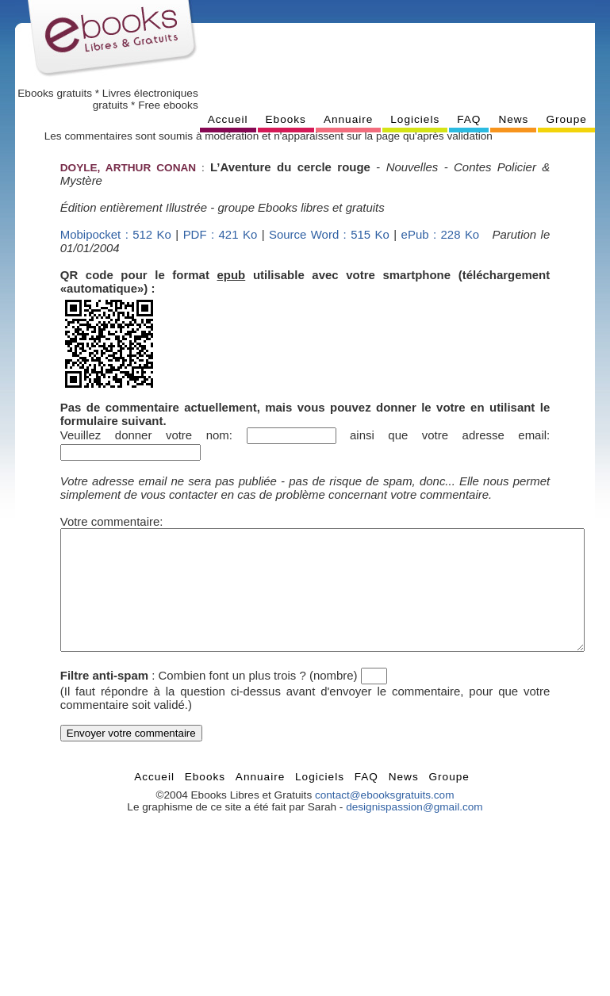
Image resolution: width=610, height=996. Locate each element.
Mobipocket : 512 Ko (115, 234)
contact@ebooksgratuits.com (385, 819)
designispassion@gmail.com (414, 831)
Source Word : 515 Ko (329, 234)
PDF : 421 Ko (220, 234)
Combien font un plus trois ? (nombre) (258, 699)
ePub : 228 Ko (440, 234)
